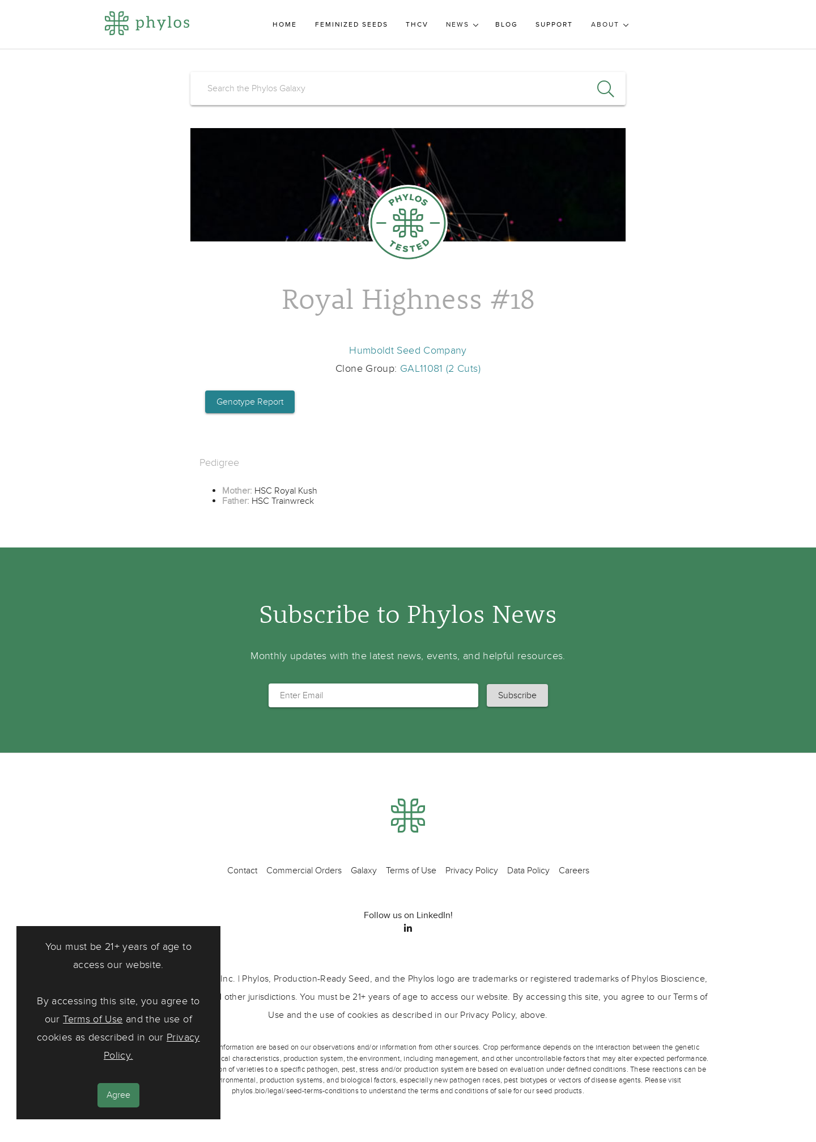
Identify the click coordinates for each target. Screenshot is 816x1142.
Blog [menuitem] (506, 24)
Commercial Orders (304, 870)
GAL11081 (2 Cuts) (440, 369)
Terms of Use (92, 1019)
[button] (517, 695)
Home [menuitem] (285, 24)
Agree (118, 1095)
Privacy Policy (471, 870)
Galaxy (364, 870)
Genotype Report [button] (249, 401)
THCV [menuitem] (417, 24)
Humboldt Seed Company (408, 350)
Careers (574, 870)
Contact (242, 870)
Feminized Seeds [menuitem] (351, 24)
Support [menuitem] (554, 24)
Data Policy (528, 870)
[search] (408, 88)
